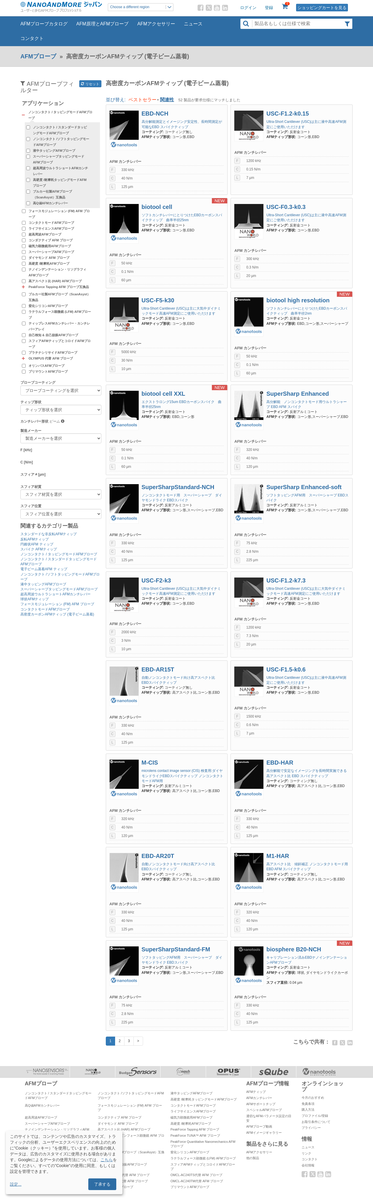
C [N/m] (26, 462)
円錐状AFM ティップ (36, 544)
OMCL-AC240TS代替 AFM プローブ (196, 1175)
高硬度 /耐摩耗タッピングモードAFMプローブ (60, 182)
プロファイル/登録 (315, 1115)
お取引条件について (316, 1122)
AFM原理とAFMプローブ (102, 23)
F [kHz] (26, 450)
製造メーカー (30, 431)
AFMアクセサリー (156, 23)
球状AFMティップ (34, 599)
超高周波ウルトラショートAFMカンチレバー (60, 171)
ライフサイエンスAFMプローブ (51, 228)
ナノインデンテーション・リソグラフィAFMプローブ (57, 272)
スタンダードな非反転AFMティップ (48, 534)
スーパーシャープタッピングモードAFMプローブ (58, 159)
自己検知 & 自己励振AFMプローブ (53, 335)
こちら (107, 1159)
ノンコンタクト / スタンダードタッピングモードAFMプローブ (60, 130)
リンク (306, 1153)
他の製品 (252, 1158)
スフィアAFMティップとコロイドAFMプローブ (60, 343)
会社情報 (308, 1165)
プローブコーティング (37, 383)
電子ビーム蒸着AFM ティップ (43, 569)
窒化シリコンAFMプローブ (48, 306)
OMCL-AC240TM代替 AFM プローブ (196, 1181)
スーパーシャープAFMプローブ (51, 252)
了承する (102, 1184)
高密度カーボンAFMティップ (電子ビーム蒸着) (57, 614)
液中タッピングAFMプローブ (54, 150)
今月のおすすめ (313, 1097)
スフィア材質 (30, 487)
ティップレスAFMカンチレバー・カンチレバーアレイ (59, 326)
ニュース (193, 23)
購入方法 (308, 1109)
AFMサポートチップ (260, 1104)
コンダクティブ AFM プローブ (51, 240)
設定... (16, 1184)
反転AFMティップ (34, 539)
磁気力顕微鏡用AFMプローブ (50, 246)
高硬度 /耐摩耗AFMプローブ (49, 263)
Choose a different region (141, 7)
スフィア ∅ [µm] (32, 474)
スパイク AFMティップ (38, 549)
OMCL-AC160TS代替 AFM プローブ (123, 1175)
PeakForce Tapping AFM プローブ (194, 1129)
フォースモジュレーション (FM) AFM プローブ (59, 214)
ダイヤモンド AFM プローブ (49, 257)
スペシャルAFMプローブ (264, 1110)
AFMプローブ (38, 56)
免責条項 (308, 1103)
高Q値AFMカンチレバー (50, 203)
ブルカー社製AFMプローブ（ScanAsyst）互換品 (52, 194)
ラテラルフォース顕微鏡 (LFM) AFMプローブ (60, 314)
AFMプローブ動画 (259, 1126)
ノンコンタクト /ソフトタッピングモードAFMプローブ (61, 141)
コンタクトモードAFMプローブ (51, 222)
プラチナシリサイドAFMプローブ (53, 352)
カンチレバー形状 (34, 421)
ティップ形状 (30, 402)
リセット (90, 84)
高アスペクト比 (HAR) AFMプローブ (55, 281)
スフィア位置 (30, 506)
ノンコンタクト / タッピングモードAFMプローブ (58, 554)
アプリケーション (43, 103)
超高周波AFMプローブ (45, 234)
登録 (269, 7)
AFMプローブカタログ (44, 23)
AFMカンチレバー (259, 1098)
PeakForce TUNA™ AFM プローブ (195, 1135)
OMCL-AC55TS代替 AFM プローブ (123, 1181)
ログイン (248, 7)
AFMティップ (256, 1091)
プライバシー (311, 1127)
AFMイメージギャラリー (264, 1132)
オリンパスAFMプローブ (46, 365)
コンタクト (32, 38)
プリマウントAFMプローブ (48, 371)
